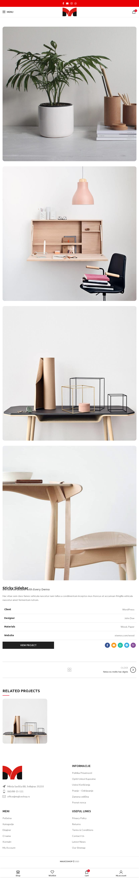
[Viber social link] (133, 645)
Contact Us (78, 835)
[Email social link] (67, 3)
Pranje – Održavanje (82, 790)
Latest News (79, 841)
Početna (7, 818)
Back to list (69, 669)
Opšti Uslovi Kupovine (84, 778)
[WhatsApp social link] (76, 3)
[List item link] (35, 791)
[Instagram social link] (72, 3)
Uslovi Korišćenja (81, 784)
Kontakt (7, 841)
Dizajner (7, 829)
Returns (76, 824)
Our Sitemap (78, 847)
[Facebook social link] (63, 3)
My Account (9, 847)
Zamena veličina (80, 796)
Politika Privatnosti (82, 772)
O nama (7, 835)
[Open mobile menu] (8, 12)
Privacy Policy (79, 818)
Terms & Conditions (82, 829)
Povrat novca (79, 802)
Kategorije (8, 824)
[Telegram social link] (126, 645)
